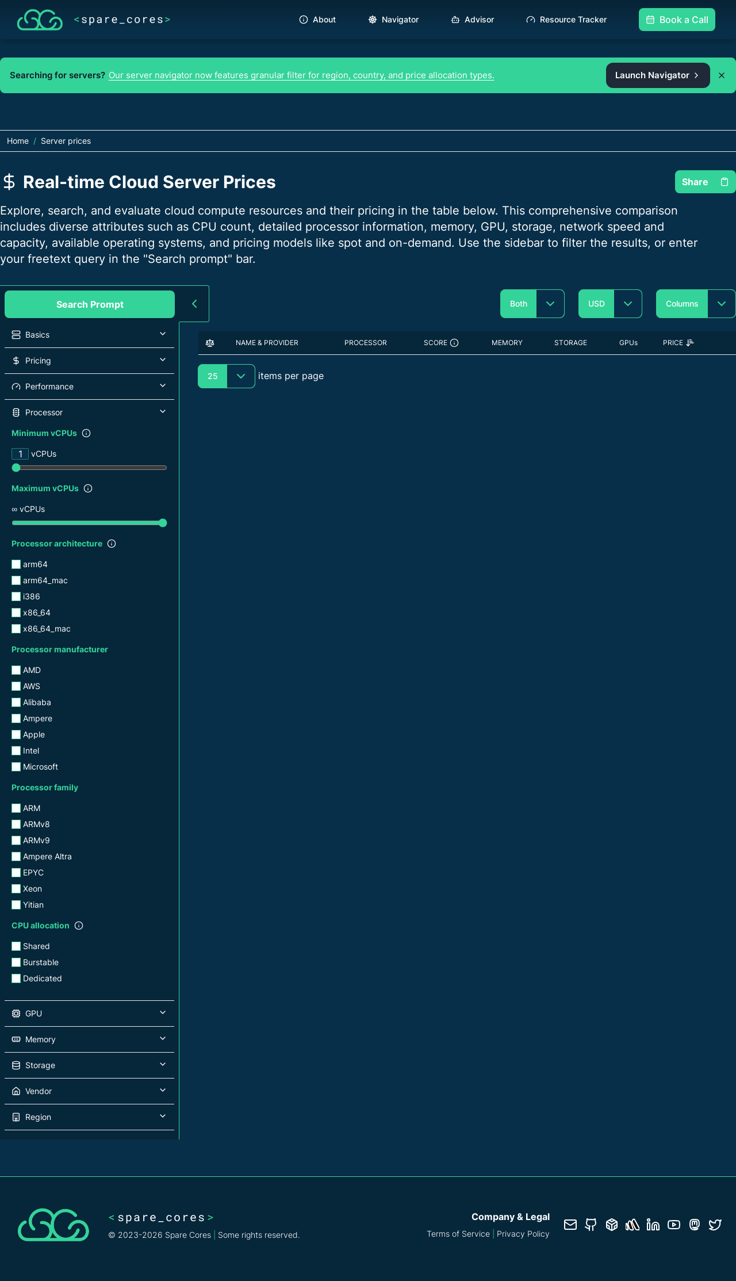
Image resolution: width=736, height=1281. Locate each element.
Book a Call (677, 19)
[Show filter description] (86, 433)
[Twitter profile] (715, 1225)
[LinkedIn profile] (653, 1225)
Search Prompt (90, 304)
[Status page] (632, 1225)
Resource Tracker (566, 19)
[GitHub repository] (591, 1225)
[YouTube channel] (674, 1225)
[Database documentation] (612, 1225)
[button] (89, 335)
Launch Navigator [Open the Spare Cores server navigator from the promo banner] (658, 75)
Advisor (472, 19)
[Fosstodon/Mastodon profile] (695, 1225)
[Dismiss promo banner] (721, 75)
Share (705, 182)
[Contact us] (570, 1225)
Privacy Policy (523, 1233)
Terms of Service (458, 1233)
